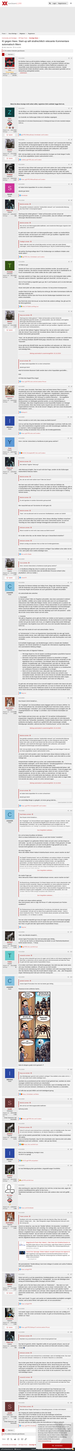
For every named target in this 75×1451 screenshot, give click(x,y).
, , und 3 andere (33, 179)
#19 (71, 977)
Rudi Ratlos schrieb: (25, 814)
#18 (71, 951)
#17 (71, 932)
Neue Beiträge (12, 33)
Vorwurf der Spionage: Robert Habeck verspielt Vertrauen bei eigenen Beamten (50, 1251)
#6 (71, 200)
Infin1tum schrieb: (25, 527)
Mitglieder (22, 33)
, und (30, 306)
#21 (71, 1099)
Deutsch (18, 1449)
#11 (71, 438)
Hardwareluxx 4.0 (7, 1449)
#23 (71, 1149)
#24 (71, 1165)
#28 (71, 1308)
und (26, 554)
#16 (71, 810)
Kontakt (34, 1449)
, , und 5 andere (31, 160)
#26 (71, 1212)
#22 (71, 1123)
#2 (71, 108)
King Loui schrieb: (25, 315)
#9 (71, 386)
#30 (71, 1402)
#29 (71, 1332)
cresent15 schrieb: (25, 955)
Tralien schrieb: (24, 1216)
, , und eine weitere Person (33, 381)
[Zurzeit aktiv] (9, 940)
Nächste (10, 54)
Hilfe (62, 1449)
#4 (71, 164)
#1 (71, 58)
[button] (7, 33)
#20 (71, 1069)
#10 (71, 417)
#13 (71, 559)
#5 (71, 184)
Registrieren (31, 33)
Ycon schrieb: (24, 563)
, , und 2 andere (33, 257)
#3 (71, 139)
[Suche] (50, 3)
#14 (71, 582)
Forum (4, 33)
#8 (71, 311)
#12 (71, 458)
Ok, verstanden (57, 1446)
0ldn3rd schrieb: (24, 204)
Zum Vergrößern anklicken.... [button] (45, 830)
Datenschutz (56, 1449)
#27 (71, 1274)
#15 (71, 698)
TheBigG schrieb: (25, 241)
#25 (71, 1185)
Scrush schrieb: (24, 361)
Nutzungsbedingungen (44, 1449)
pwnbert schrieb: (24, 981)
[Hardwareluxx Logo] (12, 3)
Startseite (68, 1449)
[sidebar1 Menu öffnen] (71, 3)
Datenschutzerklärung (44, 1441)
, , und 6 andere (34, 135)
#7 (71, 261)
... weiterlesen (23, 73)
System (11, 135)
